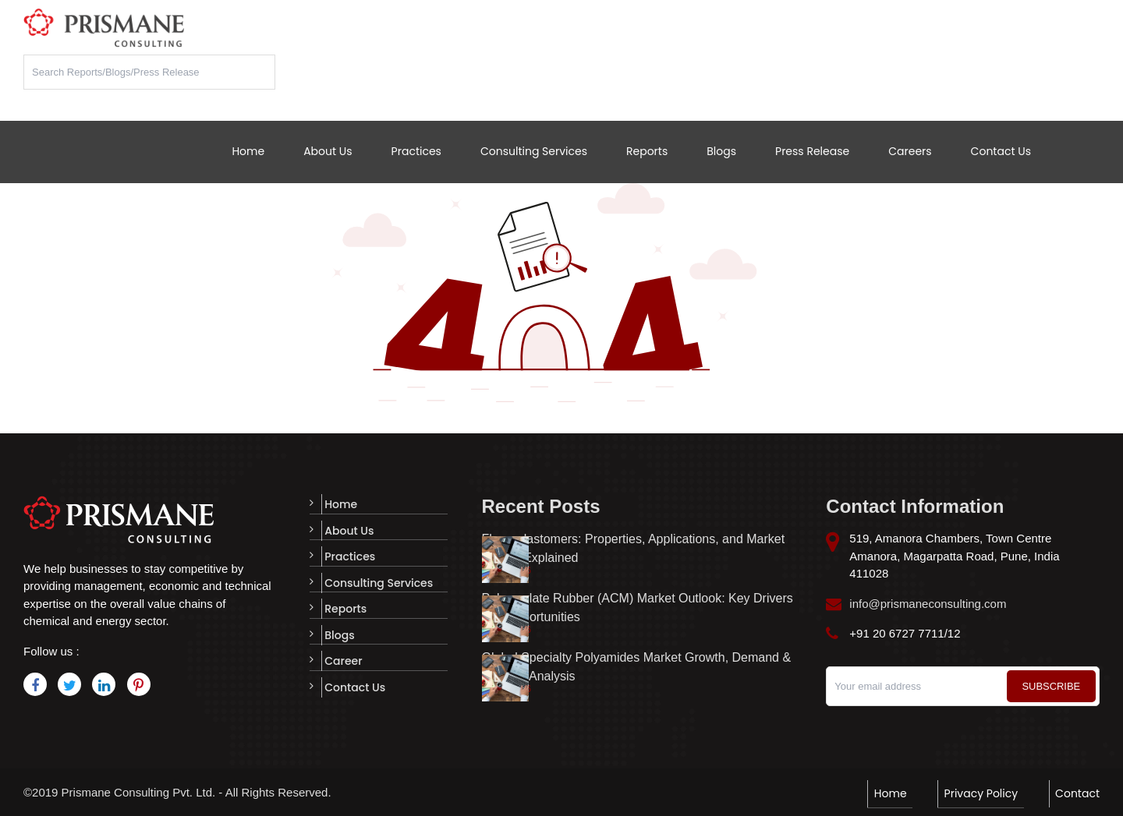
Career (340, 656)
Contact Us (1001, 151)
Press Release (812, 151)
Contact (1077, 792)
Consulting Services (533, 151)
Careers (909, 151)
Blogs (721, 151)
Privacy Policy (986, 792)
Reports (647, 151)
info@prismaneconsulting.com (927, 603)
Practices (416, 151)
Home (248, 151)
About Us (327, 151)
